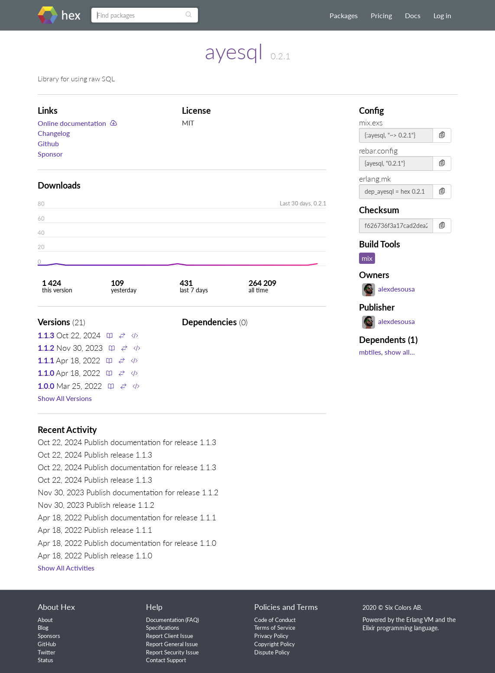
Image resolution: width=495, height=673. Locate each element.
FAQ (192, 619)
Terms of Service (274, 627)
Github (48, 143)
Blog (43, 627)
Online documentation (72, 123)
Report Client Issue (169, 635)
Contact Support (166, 660)
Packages (344, 15)
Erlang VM (420, 619)
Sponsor (50, 154)
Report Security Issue (172, 652)
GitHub (47, 644)
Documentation (165, 619)
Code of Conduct (275, 619)
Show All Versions (65, 398)
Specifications (162, 627)
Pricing (381, 15)
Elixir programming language (399, 627)
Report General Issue (172, 644)
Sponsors (49, 635)
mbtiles (370, 352)
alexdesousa (388, 289)
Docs (413, 15)
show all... (400, 352)
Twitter (46, 652)
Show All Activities (66, 568)
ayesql (234, 51)
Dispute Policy (272, 652)
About (45, 619)
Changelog (54, 133)
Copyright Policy (274, 644)
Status (45, 660)
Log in (442, 15)
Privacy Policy (271, 635)
